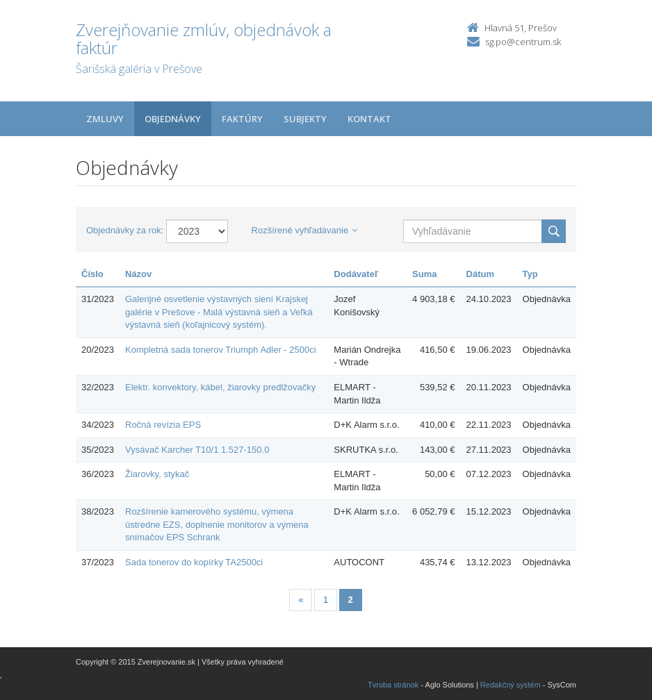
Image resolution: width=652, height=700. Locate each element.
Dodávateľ (356, 274)
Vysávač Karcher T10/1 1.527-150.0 (197, 449)
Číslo (92, 274)
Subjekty (305, 118)
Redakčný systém (510, 685)
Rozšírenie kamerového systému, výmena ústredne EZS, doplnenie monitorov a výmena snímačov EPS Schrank (217, 524)
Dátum (480, 274)
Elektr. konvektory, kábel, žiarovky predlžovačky (220, 387)
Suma (424, 274)
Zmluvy (105, 118)
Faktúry (242, 118)
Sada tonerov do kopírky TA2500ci (194, 562)
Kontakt (369, 118)
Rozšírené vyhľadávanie (305, 230)
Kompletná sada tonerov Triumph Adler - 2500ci (220, 349)
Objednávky (173, 118)
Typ (530, 274)
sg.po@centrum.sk (523, 41)
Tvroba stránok (393, 685)
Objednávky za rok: (124, 230)
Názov (138, 274)
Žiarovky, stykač (157, 474)
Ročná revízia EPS (163, 424)
